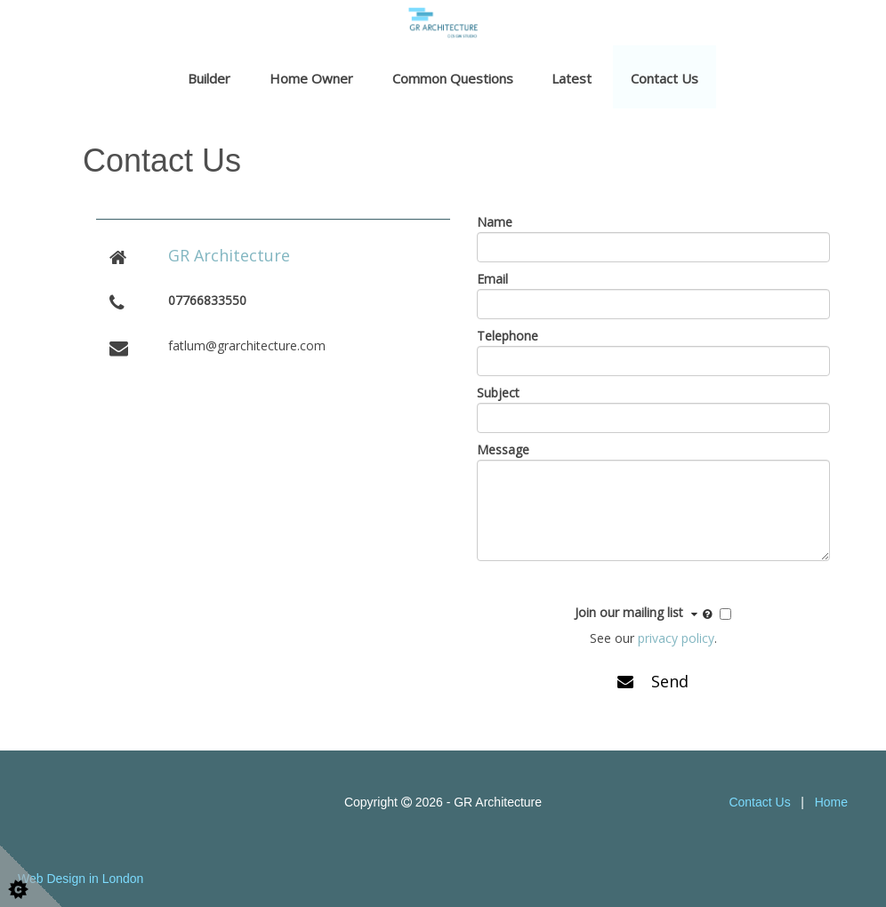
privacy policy (676, 638)
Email (492, 278)
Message (503, 449)
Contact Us (664, 78)
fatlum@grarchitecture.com (247, 345)
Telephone (507, 335)
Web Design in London (80, 878)
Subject (498, 392)
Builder (209, 78)
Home (831, 802)
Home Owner (311, 78)
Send (653, 681)
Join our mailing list (645, 613)
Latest (572, 78)
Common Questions (452, 78)
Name (494, 221)
